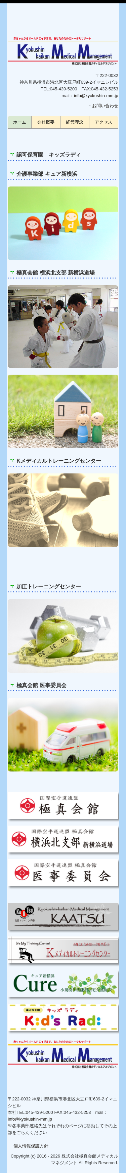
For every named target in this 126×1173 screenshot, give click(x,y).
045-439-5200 (63, 88)
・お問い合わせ (103, 105)
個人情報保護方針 (30, 1145)
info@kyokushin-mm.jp (96, 95)
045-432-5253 (77, 1112)
